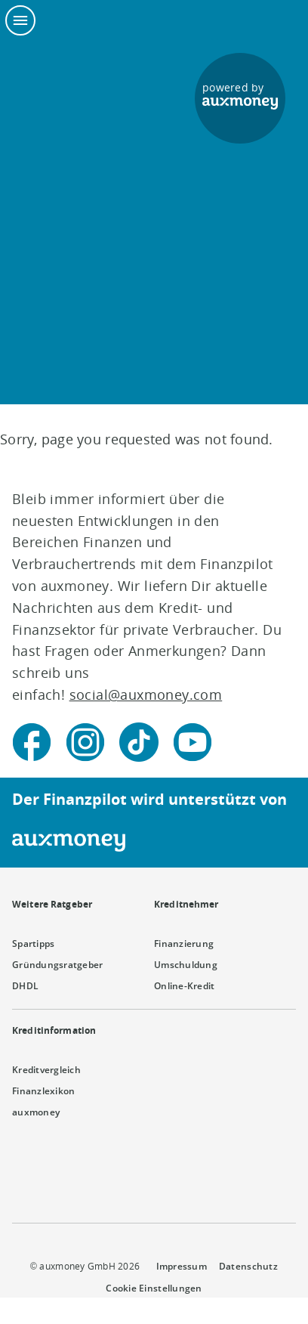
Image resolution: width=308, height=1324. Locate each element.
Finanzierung (184, 943)
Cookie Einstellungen (154, 1288)
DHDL (25, 985)
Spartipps (33, 943)
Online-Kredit (184, 985)
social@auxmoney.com (146, 694)
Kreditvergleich (46, 1069)
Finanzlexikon (43, 1090)
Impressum (181, 1266)
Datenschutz (248, 1266)
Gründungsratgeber (57, 964)
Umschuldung (185, 964)
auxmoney (36, 1112)
